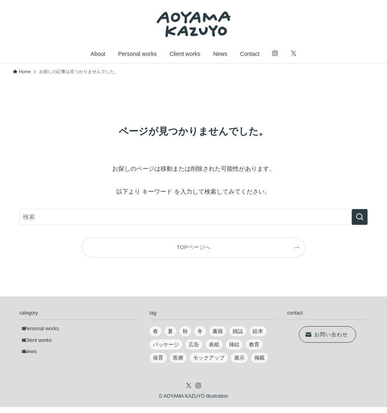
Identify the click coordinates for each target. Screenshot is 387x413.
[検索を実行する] (360, 217)
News (34, 361)
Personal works (45, 330)
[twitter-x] (188, 392)
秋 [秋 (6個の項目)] (185, 331)
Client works (42, 346)
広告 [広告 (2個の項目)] (194, 344)
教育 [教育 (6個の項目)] (254, 344)
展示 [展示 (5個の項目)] (239, 358)
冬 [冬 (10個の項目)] (200, 331)
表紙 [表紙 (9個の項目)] (214, 344)
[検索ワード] (193, 217)
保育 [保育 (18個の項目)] (158, 358)
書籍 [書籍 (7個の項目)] (217, 331)
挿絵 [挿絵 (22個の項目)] (234, 344)
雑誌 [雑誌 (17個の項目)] (238, 331)
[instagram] (198, 392)
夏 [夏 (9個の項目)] (170, 331)
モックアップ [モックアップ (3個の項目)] (208, 358)
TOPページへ (193, 247)
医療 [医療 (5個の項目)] (178, 358)
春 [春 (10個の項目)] (155, 331)
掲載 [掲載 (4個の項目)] (259, 358)
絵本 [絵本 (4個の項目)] (258, 331)
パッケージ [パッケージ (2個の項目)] (166, 344)
